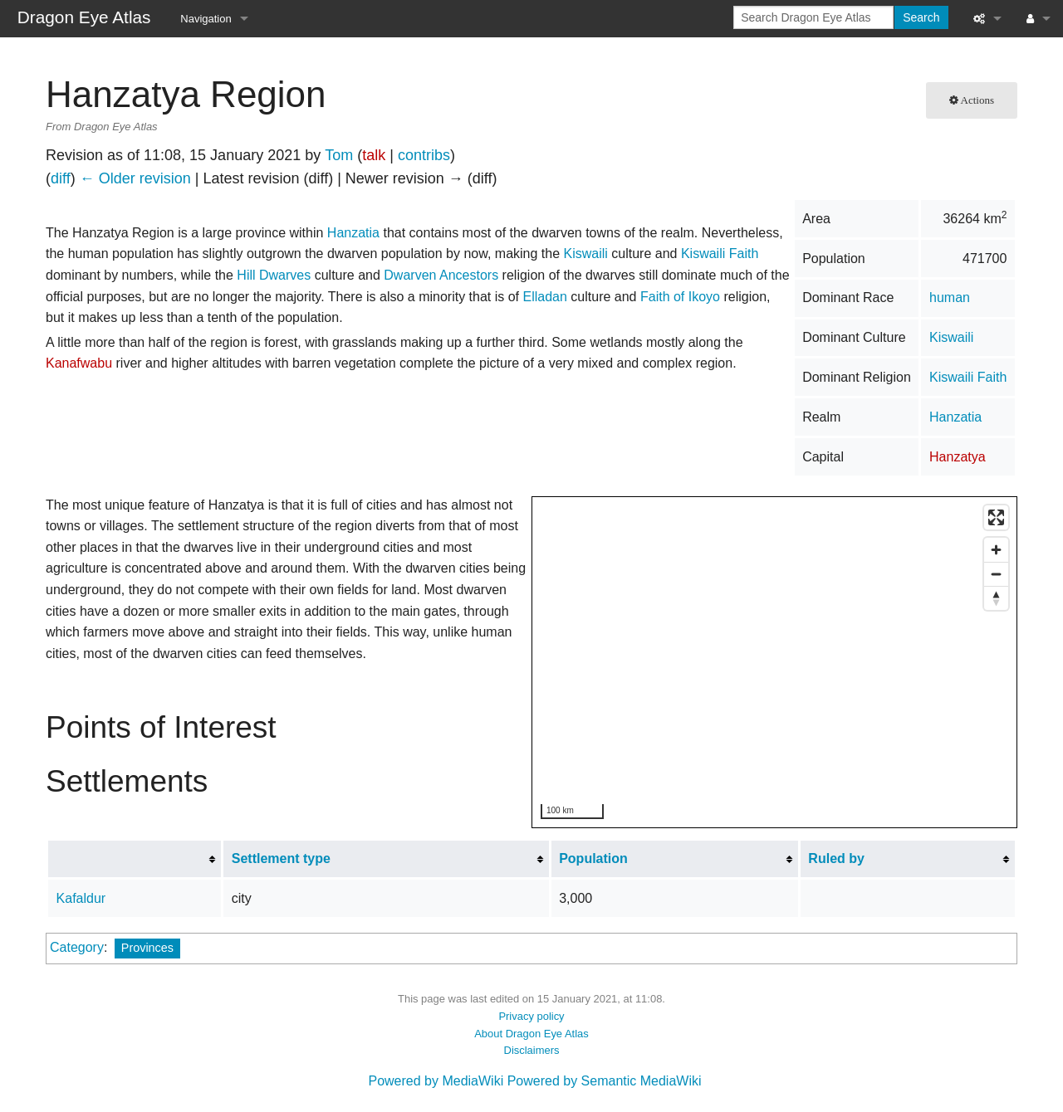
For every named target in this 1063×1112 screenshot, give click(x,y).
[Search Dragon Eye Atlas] (813, 17)
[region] (775, 663)
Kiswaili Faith (968, 377)
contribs (424, 155)
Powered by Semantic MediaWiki (604, 1081)
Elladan (545, 297)
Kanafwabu (79, 363)
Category (77, 947)
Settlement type (281, 858)
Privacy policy (531, 1016)
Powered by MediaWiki (435, 1081)
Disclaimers (532, 1050)
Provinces (147, 947)
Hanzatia (955, 417)
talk (373, 155)
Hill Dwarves (274, 275)
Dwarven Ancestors (441, 275)
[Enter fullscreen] (996, 517)
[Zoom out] (996, 574)
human (949, 297)
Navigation (205, 18)
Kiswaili (951, 337)
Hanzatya (957, 457)
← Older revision (135, 178)
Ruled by (836, 858)
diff (61, 178)
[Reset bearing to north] (996, 598)
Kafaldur (81, 898)
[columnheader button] (135, 859)
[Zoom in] (996, 550)
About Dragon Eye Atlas (531, 1033)
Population (593, 858)
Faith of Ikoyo (680, 297)
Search (921, 17)
